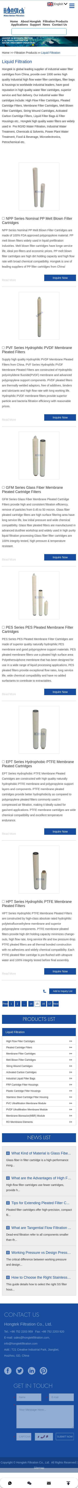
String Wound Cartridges (19, 1066)
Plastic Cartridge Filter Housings (23, 1091)
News (46, 24)
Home (14, 21)
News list (39, 1137)
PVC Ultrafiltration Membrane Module (26, 1103)
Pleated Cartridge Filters (19, 1047)
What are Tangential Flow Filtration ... (41, 1228)
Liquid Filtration (50, 52)
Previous (5, 1003)
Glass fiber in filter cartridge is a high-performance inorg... (37, 1162)
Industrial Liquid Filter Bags (20, 1078)
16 (43, 1003)
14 (31, 1003)
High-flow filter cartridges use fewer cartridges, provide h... (35, 1187)
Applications (19, 24)
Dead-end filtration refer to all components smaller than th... (37, 1237)
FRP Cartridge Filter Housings (22, 1084)
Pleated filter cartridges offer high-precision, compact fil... (39, 1212)
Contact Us (59, 24)
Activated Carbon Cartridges (21, 1072)
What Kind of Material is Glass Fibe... (41, 1153)
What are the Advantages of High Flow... (41, 1178)
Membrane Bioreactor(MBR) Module (25, 1115)
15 (37, 1003)
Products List (39, 1019)
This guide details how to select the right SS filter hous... (36, 1287)
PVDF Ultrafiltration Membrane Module (27, 1109)
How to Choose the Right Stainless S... (41, 1277)
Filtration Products (55, 21)
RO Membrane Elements (19, 1122)
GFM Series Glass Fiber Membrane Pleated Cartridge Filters (32, 490)
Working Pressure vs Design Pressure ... (41, 1253)
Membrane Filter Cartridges (21, 1053)
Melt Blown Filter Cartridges (21, 1060)
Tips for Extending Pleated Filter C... (40, 1203)
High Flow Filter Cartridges (20, 1041)
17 (49, 1003)
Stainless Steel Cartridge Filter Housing (27, 1097)
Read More (9, 280)
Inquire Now (60, 277)
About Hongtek (31, 21)
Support (35, 24)
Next (55, 1003)
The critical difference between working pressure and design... (36, 1262)
